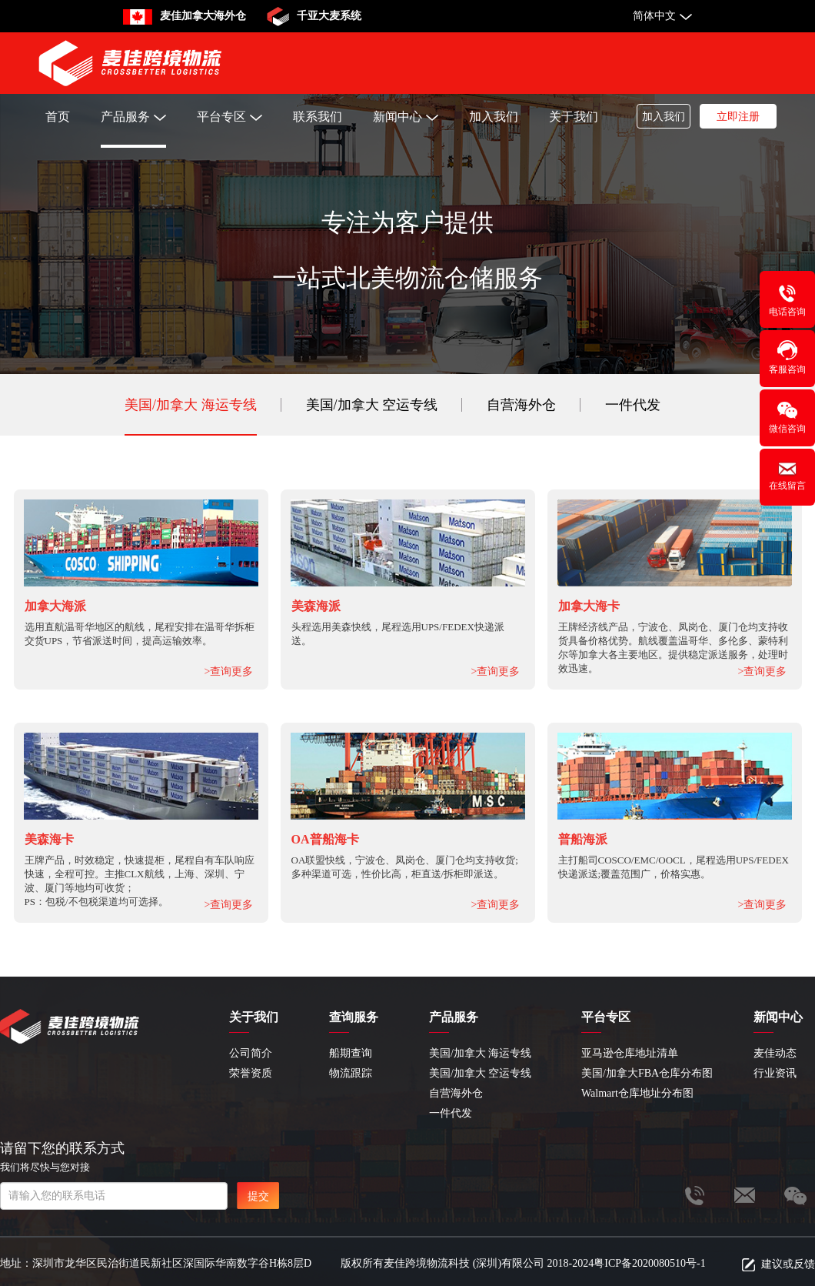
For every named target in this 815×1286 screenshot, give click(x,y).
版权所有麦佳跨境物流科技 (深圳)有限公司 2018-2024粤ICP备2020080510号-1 (523, 1263)
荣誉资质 (250, 1073)
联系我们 (317, 116)
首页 (57, 116)
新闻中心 (405, 116)
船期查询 (350, 1053)
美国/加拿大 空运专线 (372, 405)
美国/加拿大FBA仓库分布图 (647, 1073)
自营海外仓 (521, 405)
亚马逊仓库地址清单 (629, 1053)
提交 (258, 1196)
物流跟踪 (350, 1073)
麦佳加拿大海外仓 (203, 16)
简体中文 (654, 16)
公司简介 (250, 1053)
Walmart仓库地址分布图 (637, 1093)
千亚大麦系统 (329, 16)
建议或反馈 (788, 1264)
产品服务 (133, 116)
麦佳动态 (775, 1053)
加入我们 (493, 116)
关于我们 (573, 116)
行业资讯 (775, 1073)
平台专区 (229, 116)
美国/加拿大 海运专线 (191, 405)
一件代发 (632, 405)
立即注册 (738, 116)
